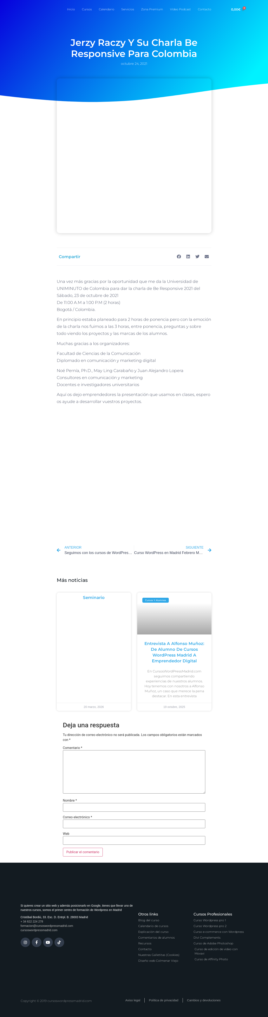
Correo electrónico (77, 817)
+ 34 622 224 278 (32, 921)
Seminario (94, 597)
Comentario (72, 748)
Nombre (70, 800)
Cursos (87, 9)
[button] (179, 256)
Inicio (71, 9)
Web (66, 833)
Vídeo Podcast (180, 9)
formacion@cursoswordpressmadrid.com (47, 925)
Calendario (106, 9)
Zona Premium (152, 9)
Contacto (204, 9)
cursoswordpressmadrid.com (39, 930)
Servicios (127, 9)
